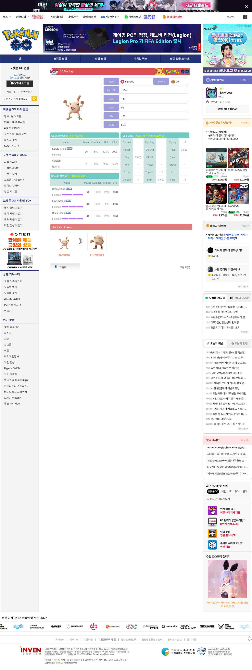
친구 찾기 (10, 173)
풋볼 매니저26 (12, 403)
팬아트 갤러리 (11, 185)
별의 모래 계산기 (13, 207)
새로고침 (242, 286)
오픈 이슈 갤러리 (13, 281)
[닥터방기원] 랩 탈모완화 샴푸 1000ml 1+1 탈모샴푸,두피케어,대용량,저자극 (228, 473)
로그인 (230, 17)
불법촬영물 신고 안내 (152, 639)
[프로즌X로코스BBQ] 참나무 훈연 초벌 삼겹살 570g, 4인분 (228, 460)
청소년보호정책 (128, 639)
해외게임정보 (11, 356)
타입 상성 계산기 (13, 225)
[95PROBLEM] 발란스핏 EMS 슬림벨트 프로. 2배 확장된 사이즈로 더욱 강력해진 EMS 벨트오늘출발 (228, 447)
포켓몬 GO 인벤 (20, 67)
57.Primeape (97, 254)
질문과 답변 (11, 168)
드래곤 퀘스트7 (12, 397)
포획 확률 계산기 (13, 219)
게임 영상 (9, 362)
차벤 (6, 338)
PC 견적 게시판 (12, 305)
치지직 (8, 332)
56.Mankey (64, 254)
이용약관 (88, 639)
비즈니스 (73, 639)
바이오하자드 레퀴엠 (15, 392)
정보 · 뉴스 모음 (12, 116)
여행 (6, 350)
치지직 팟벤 (10, 140)
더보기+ (244, 80)
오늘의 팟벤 (10, 293)
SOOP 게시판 (11, 145)
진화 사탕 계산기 (13, 213)
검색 (34, 98)
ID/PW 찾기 (27, 92)
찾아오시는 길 (174, 639)
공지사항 (191, 639)
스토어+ (245, 123)
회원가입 (11, 92)
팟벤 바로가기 (11, 327)
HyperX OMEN (12, 368)
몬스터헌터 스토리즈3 (16, 386)
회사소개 (59, 639)
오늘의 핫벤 (10, 287)
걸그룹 (8, 344)
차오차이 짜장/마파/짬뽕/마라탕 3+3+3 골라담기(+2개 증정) (228, 466)
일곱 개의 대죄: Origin (16, 380)
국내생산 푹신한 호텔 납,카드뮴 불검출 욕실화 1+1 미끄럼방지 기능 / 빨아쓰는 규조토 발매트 (228, 454)
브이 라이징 (10, 374)
